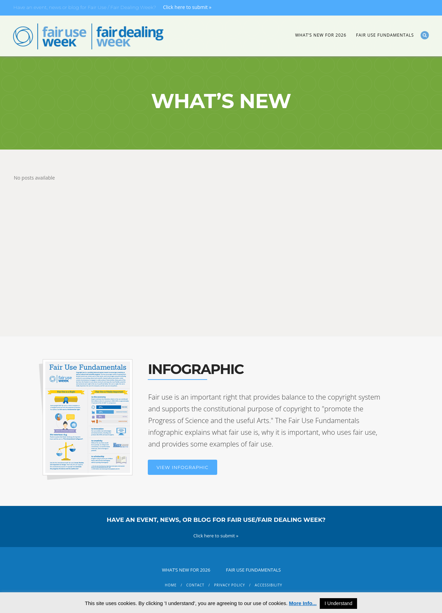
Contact (195, 585)
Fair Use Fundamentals (385, 35)
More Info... (303, 603)
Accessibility (268, 585)
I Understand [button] (338, 603)
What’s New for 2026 (320, 35)
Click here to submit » (187, 7)
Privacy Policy (229, 585)
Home (171, 585)
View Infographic (182, 467)
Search (425, 35)
